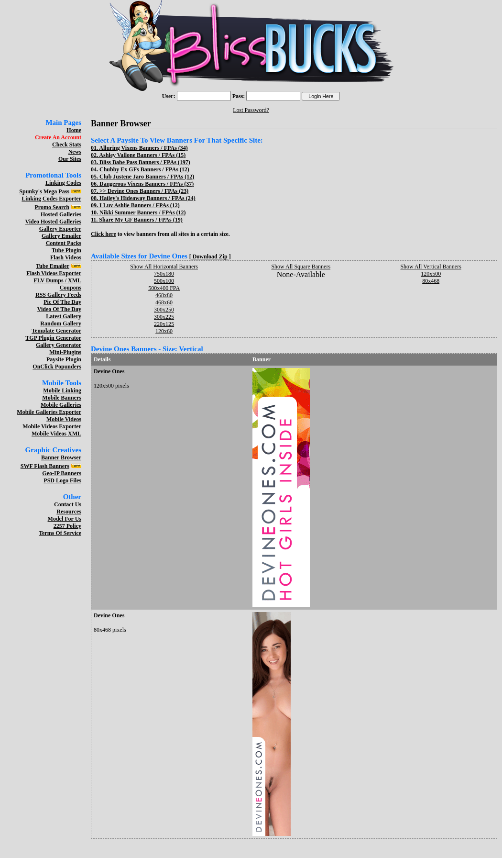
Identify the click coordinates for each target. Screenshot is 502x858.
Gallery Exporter (60, 228)
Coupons (70, 287)
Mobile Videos (63, 419)
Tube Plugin (66, 250)
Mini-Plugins (65, 352)
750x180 (164, 273)
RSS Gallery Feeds (58, 294)
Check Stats (66, 144)
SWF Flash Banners (45, 466)
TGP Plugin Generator (53, 337)
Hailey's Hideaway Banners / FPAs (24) (147, 198)
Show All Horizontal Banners (164, 266)
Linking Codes (63, 182)
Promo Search (51, 207)
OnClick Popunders (57, 366)
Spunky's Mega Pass (44, 191)
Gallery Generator (58, 345)
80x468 (430, 281)
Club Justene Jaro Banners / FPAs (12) (146, 176)
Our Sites (69, 159)
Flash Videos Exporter (53, 273)
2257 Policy (67, 526)
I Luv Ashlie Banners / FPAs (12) (139, 205)
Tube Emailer (52, 266)
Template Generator (56, 330)
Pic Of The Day (62, 302)
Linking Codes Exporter (51, 198)
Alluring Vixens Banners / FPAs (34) (143, 148)
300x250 (164, 309)
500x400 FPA (164, 288)
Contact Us (67, 504)
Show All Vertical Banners (430, 266)
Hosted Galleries (61, 214)
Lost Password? (251, 110)
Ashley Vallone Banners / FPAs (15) (142, 155)
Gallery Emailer (61, 236)
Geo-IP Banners (61, 473)
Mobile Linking (62, 390)
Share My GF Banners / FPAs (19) (140, 219)
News (74, 151)
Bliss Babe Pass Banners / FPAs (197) (144, 162)
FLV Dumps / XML (57, 280)
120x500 (431, 273)
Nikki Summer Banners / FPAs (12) (142, 212)
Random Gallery (60, 323)
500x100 (164, 281)
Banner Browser (61, 457)
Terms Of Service (60, 533)
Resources (68, 511)
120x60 (164, 331)
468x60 (164, 302)
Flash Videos (65, 257)
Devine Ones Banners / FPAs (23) (148, 191)
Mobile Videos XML (56, 433)
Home (73, 130)
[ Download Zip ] (210, 256)
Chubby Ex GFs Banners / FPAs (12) (144, 169)
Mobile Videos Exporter (51, 426)
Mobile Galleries (61, 404)
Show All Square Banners (300, 266)
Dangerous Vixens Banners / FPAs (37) (146, 183)
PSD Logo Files (62, 480)
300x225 (164, 316)
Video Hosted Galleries (53, 221)
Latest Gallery (63, 316)
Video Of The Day (59, 309)
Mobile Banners (61, 397)
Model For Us (64, 518)
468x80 (164, 295)
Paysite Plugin (63, 359)
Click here (103, 234)
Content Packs (63, 243)
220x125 (164, 324)
